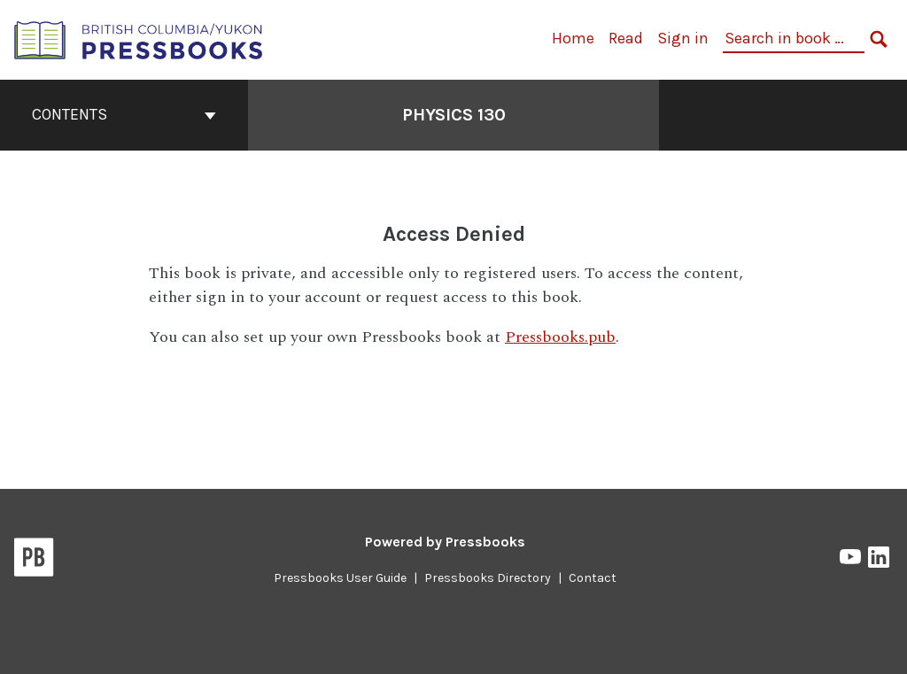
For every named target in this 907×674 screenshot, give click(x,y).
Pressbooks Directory (487, 577)
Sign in (683, 38)
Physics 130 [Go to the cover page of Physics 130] (454, 115)
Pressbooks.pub (560, 337)
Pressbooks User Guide (340, 577)
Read (626, 38)
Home (573, 38)
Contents (124, 114)
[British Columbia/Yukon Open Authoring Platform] (139, 38)
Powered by (445, 541)
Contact (592, 577)
